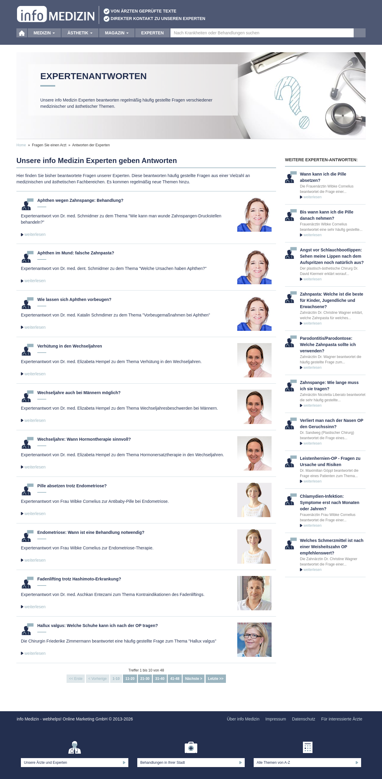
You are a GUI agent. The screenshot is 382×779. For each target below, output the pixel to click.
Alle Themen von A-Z (273, 762)
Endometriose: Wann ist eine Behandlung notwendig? (90, 532)
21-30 (145, 679)
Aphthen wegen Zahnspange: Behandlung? (80, 200)
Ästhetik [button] (80, 38)
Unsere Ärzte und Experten (45, 762)
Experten (152, 38)
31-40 (159, 679)
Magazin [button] (117, 38)
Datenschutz (303, 719)
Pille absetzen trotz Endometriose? (72, 485)
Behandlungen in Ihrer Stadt (162, 762)
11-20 (130, 679)
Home (21, 145)
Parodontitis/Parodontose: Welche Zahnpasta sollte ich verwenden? (328, 344)
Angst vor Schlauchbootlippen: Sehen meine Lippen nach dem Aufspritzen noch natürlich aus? (332, 256)
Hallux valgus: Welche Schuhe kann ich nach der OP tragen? (97, 625)
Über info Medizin (243, 719)
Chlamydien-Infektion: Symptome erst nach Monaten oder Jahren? (329, 502)
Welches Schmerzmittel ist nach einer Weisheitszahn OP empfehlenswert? (331, 546)
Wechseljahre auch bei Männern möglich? (79, 392)
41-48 (174, 679)
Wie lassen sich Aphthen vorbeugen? (74, 299)
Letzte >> (216, 679)
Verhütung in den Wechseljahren (69, 346)
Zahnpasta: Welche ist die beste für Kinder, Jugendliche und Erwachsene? (331, 300)
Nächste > (193, 679)
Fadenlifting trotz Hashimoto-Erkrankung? (79, 579)
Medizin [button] (44, 38)
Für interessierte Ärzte (341, 719)
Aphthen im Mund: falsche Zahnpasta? (75, 253)
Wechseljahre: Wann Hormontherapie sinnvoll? (84, 439)
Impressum (275, 719)
